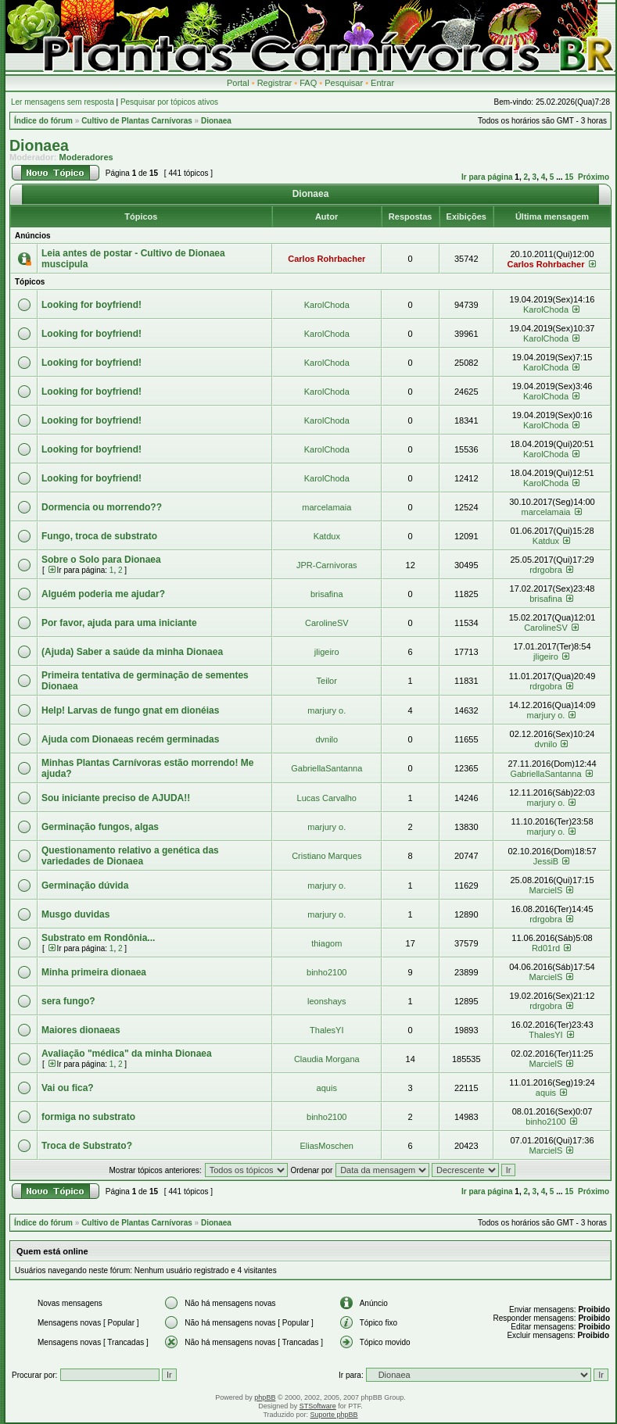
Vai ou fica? (67, 1087)
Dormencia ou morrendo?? (101, 507)
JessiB (545, 861)
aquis (327, 1088)
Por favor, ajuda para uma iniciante (119, 622)
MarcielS (546, 890)
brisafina (326, 594)
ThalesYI (326, 1030)
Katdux (327, 536)
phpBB (264, 1397)
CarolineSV (327, 623)
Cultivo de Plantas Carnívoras (136, 120)
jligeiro (326, 652)
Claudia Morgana (327, 1059)
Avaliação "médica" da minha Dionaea (126, 1053)
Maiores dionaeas (80, 1030)
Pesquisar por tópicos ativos (169, 102)
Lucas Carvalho (327, 798)
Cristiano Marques (326, 855)
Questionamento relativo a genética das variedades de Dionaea (130, 856)
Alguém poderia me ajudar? (103, 594)
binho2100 (326, 972)
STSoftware (318, 1406)
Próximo (593, 177)
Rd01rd (546, 948)
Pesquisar (344, 83)
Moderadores (86, 157)
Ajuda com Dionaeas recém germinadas (130, 739)
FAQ (308, 83)
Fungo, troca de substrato (99, 536)
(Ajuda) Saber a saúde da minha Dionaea (132, 651)
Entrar (382, 83)
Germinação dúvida (84, 885)
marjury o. (326, 710)
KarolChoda (327, 304)
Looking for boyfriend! (91, 304)
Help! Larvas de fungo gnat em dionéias (130, 710)
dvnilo (326, 739)
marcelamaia (326, 507)
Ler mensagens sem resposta (62, 102)
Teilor (327, 680)
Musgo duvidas (75, 914)
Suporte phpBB (334, 1415)
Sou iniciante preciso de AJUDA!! (115, 798)
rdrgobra (545, 569)
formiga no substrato (88, 1116)
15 (569, 177)
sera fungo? (68, 1001)
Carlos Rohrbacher (326, 258)
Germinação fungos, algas (100, 826)
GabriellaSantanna (326, 768)
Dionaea (216, 120)
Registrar (274, 83)
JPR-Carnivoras (326, 565)
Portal (238, 83)
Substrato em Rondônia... (98, 937)
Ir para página (487, 177)
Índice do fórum (43, 120)
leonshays (326, 1001)
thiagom (326, 943)
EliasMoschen (326, 1145)
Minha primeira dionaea (93, 972)
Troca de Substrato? (86, 1145)
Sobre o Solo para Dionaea (101, 559)
